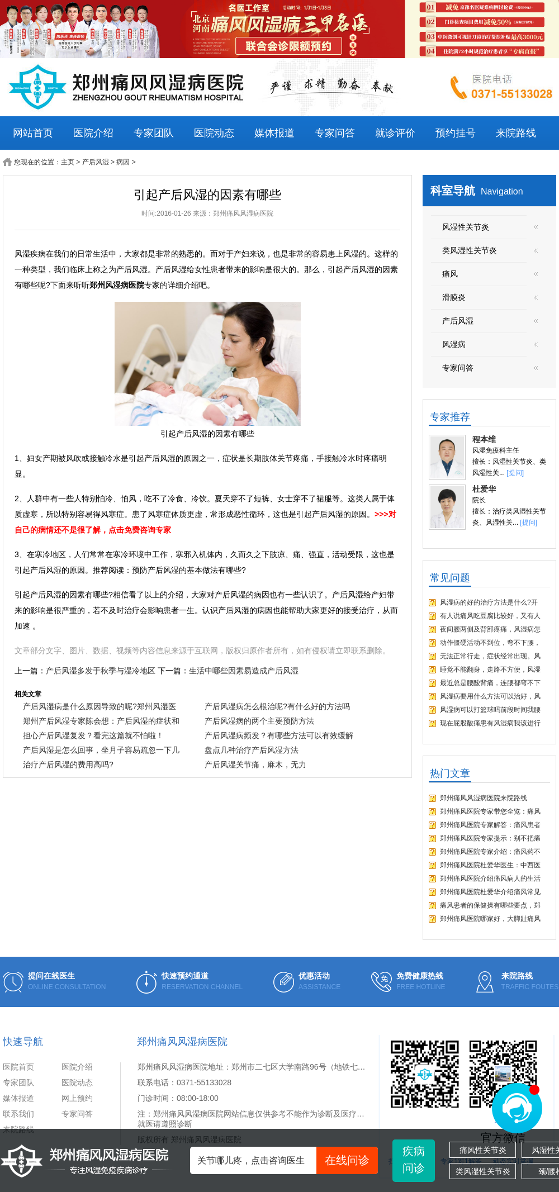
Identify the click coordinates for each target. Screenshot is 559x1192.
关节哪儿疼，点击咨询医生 (287, 1160)
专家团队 (154, 133)
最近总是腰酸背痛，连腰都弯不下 (490, 683)
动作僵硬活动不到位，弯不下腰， (490, 643)
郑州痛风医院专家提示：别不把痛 (490, 838)
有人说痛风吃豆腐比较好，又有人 (490, 616)
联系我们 (18, 1113)
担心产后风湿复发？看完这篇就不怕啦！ (93, 735)
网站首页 (33, 133)
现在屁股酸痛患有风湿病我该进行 (490, 723)
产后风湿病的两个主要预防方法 (259, 720)
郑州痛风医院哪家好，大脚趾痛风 (490, 919)
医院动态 (214, 133)
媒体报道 (274, 133)
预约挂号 (455, 133)
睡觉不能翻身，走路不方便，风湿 (490, 669)
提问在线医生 (51, 975)
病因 (123, 162)
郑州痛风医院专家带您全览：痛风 (490, 811)
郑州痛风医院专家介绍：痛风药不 (490, 852)
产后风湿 (95, 162)
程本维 (484, 439)
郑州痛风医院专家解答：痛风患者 (490, 825)
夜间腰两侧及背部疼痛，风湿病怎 (490, 629)
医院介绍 (93, 133)
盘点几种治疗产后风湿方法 (252, 749)
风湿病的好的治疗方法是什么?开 (489, 602)
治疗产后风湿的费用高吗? (68, 764)
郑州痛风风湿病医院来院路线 (483, 798)
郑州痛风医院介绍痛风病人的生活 (490, 878)
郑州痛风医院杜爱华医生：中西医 (490, 865)
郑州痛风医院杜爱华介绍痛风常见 (490, 892)
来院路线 (516, 133)
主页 (67, 162)
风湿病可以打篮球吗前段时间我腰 (490, 710)
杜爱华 (484, 489)
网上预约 (77, 1098)
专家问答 (335, 133)
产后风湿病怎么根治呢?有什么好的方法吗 (277, 706)
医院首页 (18, 1066)
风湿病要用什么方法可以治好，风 (490, 696)
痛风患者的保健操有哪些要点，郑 (490, 905)
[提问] (515, 473)
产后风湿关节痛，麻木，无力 (255, 764)
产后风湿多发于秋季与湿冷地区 (100, 670)
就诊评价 (395, 133)
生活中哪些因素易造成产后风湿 (244, 670)
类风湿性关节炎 (483, 1171)
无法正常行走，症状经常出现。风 (490, 656)
